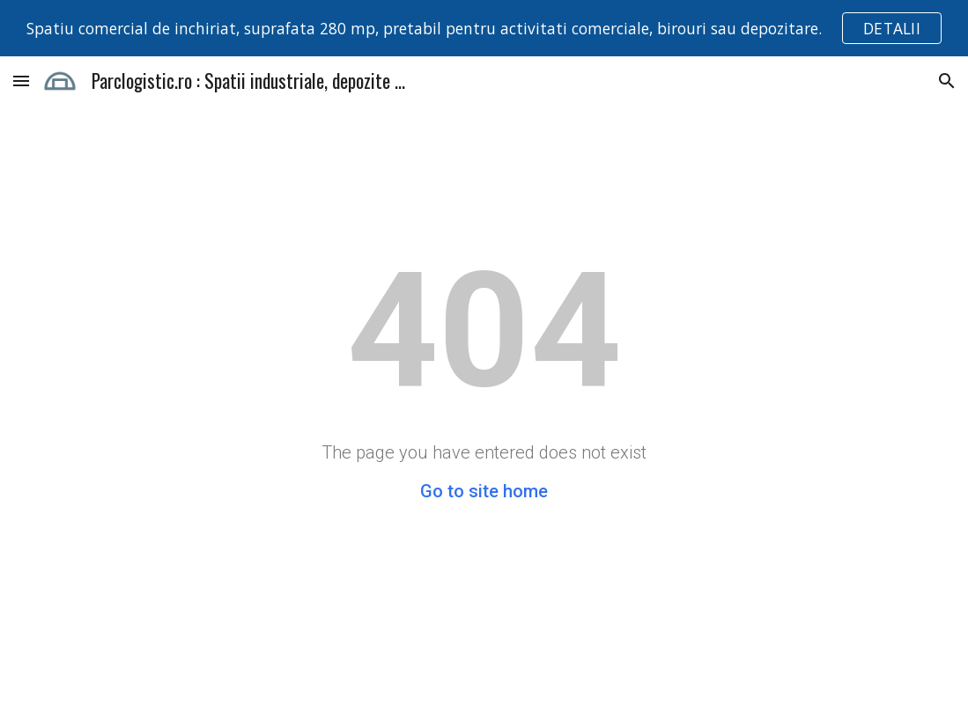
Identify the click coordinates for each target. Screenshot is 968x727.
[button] (21, 80)
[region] (484, 28)
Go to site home (484, 491)
